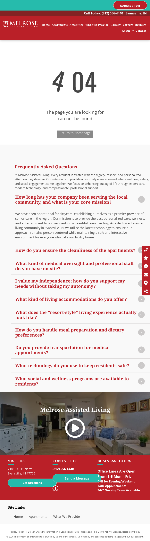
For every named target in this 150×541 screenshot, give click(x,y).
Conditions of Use (70, 531)
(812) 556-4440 (112, 13)
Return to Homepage (75, 133)
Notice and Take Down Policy (96, 531)
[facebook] (55, 488)
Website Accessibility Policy (126, 531)
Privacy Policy (17, 531)
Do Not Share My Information (43, 531)
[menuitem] (46, 25)
